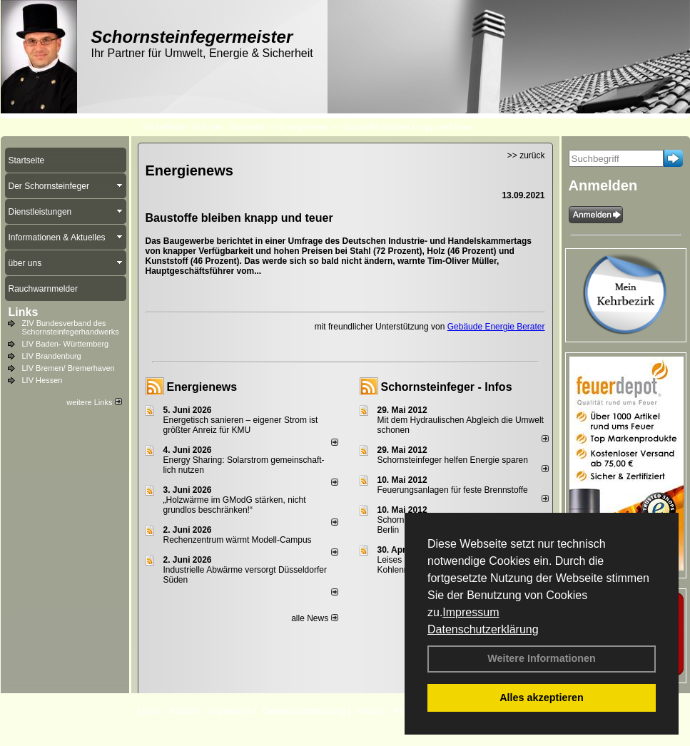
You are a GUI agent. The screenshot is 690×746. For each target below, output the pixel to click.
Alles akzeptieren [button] (541, 697)
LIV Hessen (42, 380)
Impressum (470, 612)
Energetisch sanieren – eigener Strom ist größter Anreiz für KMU (240, 425)
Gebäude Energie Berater (496, 327)
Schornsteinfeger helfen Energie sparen (452, 460)
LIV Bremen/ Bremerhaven (68, 368)
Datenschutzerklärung (483, 629)
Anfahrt (370, 711)
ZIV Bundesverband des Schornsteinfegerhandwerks (70, 327)
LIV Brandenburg (51, 356)
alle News (314, 618)
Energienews (202, 387)
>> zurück (526, 155)
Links (24, 312)
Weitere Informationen (541, 658)
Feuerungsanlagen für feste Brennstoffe (452, 490)
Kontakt (184, 711)
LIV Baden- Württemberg (65, 343)
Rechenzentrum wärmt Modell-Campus (237, 540)
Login (148, 711)
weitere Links (93, 402)
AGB (403, 711)
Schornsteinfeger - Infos (446, 387)
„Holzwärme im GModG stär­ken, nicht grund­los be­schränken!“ (234, 505)
